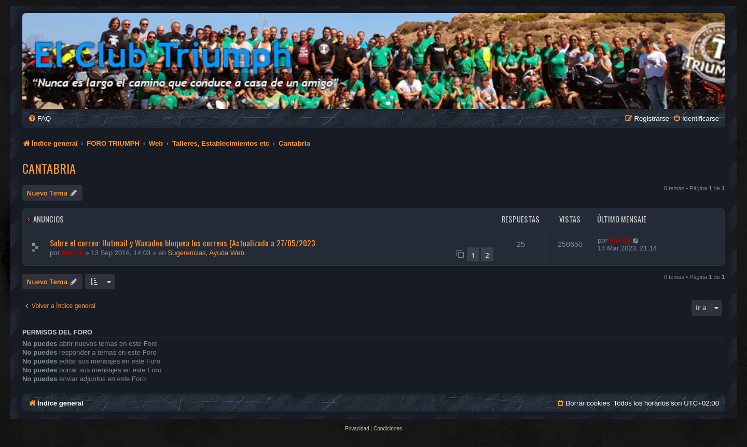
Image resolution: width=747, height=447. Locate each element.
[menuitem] (39, 118)
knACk (73, 253)
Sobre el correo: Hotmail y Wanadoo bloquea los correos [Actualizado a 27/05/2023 (182, 242)
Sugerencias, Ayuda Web (206, 253)
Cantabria (49, 168)
